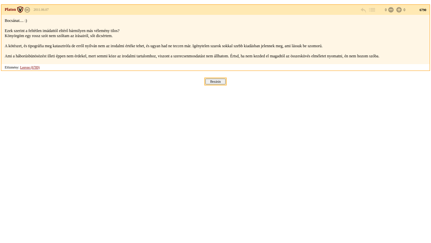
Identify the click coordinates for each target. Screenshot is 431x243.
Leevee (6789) (30, 67)
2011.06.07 (41, 9)
